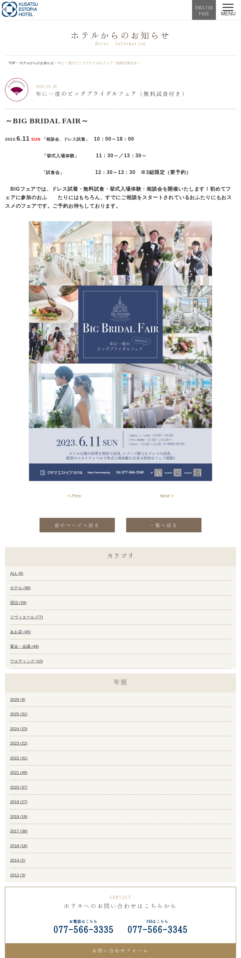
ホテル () (20, 587)
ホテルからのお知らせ (36, 63)
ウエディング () (26, 661)
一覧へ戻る (164, 525)
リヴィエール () (26, 617)
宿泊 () (18, 602)
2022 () (19, 758)
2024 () (19, 728)
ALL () (16, 573)
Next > (167, 495)
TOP (11, 63)
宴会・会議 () (24, 646)
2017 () (19, 831)
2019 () (19, 801)
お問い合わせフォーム (120, 950)
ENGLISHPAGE (204, 10)
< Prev (74, 495)
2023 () (19, 743)
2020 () (19, 787)
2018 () (19, 816)
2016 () (19, 845)
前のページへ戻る (77, 525)
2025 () (19, 714)
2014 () (17, 860)
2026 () (17, 699)
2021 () (19, 772)
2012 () (17, 875)
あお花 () (20, 632)
